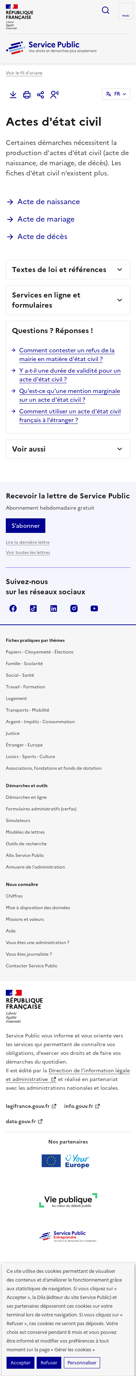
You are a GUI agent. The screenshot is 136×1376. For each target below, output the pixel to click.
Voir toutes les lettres (28, 552)
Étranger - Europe (24, 745)
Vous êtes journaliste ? (29, 954)
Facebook (13, 608)
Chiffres (14, 896)
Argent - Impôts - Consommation (40, 722)
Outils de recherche (26, 844)
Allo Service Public (25, 855)
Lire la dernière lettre (28, 542)
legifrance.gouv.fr (31, 1106)
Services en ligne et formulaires (46, 300)
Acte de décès (42, 236)
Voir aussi (29, 449)
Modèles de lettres (25, 832)
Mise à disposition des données (38, 907)
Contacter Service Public (32, 966)
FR (117, 94)
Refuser (49, 1362)
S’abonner (26, 525)
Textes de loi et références (59, 269)
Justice (13, 733)
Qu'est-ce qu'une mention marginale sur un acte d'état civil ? (69, 395)
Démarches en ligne (26, 797)
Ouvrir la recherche (105, 10)
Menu (125, 16)
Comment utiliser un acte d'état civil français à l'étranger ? (70, 415)
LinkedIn (53, 608)
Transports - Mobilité (27, 710)
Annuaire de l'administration (35, 867)
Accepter (20, 1362)
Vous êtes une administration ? (37, 942)
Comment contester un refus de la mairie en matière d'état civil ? (67, 354)
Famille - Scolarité (24, 663)
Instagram (74, 608)
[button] (54, 94)
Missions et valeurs (25, 919)
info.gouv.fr (82, 1106)
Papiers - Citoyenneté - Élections (39, 652)
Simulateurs (18, 820)
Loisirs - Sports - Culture (30, 756)
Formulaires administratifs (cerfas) (41, 809)
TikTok (33, 608)
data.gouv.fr (24, 1121)
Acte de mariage (46, 219)
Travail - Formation (25, 687)
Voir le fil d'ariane (24, 73)
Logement (16, 698)
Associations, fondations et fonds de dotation (54, 768)
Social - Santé (20, 675)
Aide (11, 931)
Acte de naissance (48, 201)
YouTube (94, 608)
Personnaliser (81, 1362)
